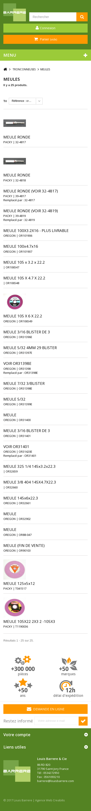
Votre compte (16, 734)
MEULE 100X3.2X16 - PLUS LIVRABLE (36, 230)
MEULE (9, 414)
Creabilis (59, 800)
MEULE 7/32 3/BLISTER (24, 383)
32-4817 (29, 200)
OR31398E (31, 373)
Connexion (47, 28)
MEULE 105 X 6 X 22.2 (22, 316)
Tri (5, 101)
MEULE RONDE (16, 137)
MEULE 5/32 (14, 399)
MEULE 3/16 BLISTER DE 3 (26, 331)
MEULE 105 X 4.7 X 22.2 (24, 278)
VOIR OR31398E (17, 363)
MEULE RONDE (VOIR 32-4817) (30, 191)
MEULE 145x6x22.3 (20, 498)
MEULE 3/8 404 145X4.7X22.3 (29, 482)
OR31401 (30, 456)
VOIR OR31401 (16, 446)
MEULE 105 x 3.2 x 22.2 (24, 262)
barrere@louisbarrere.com (55, 781)
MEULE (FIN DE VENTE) (24, 545)
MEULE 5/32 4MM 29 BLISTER (30, 347)
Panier (48, 39)
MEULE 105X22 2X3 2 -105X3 (29, 621)
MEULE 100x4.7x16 (20, 246)
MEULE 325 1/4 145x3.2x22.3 (29, 466)
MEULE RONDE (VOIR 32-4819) (30, 210)
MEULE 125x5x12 (19, 583)
